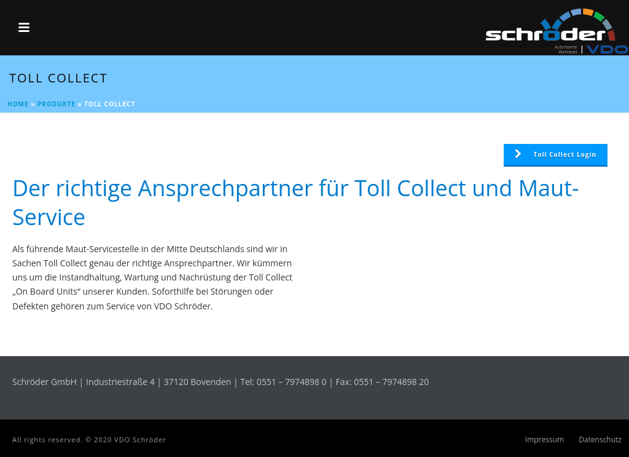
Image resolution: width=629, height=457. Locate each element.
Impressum (544, 440)
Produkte (56, 104)
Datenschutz (600, 440)
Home (18, 104)
